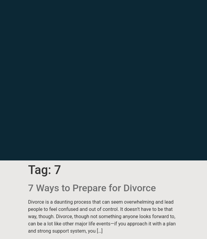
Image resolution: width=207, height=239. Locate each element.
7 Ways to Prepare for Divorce (92, 188)
